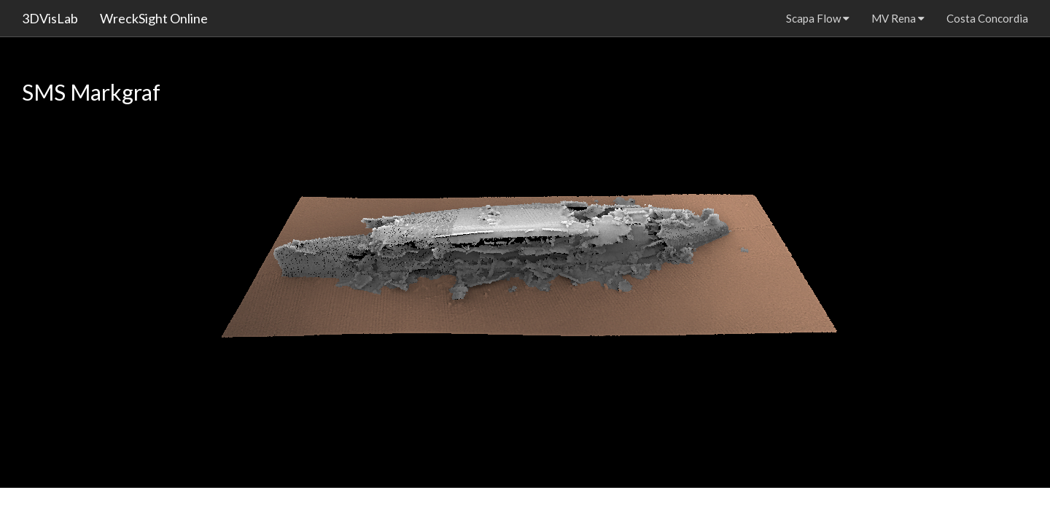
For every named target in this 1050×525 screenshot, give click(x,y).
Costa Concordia (987, 18)
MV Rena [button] (898, 18)
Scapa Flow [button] (817, 18)
